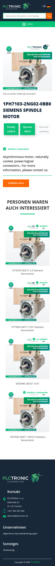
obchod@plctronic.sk (17, 516)
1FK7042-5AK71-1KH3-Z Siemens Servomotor (27, 438)
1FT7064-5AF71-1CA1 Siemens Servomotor (27, 328)
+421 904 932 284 (15, 511)
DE (46, 6)
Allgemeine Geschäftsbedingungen (20, 533)
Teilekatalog (9, 550)
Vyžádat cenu (16, 183)
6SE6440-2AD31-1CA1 (27, 383)
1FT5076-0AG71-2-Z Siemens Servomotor (27, 272)
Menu (30, 24)
